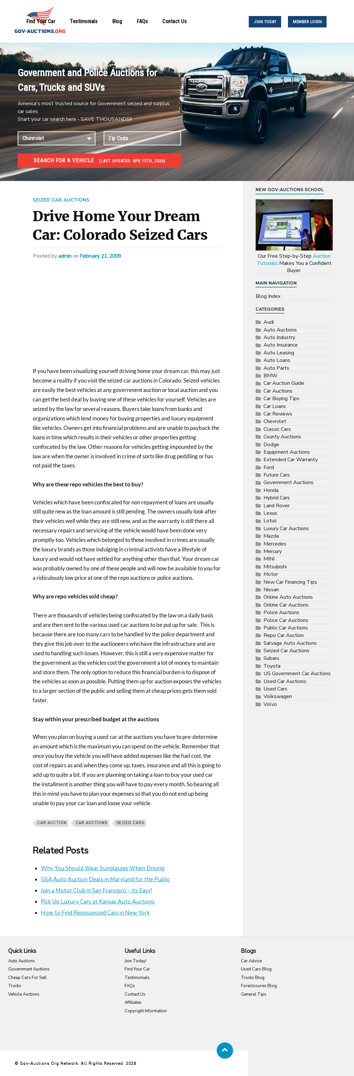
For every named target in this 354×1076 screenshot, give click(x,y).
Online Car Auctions (286, 605)
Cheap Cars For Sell (27, 978)
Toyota (271, 666)
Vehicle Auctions (24, 994)
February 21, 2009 (101, 256)
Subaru (271, 658)
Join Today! (135, 961)
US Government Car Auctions (297, 673)
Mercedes (274, 543)
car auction (51, 823)
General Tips (253, 994)
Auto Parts (276, 368)
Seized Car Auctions (62, 200)
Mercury (272, 551)
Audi (268, 322)
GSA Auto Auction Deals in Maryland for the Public (105, 879)
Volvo (270, 704)
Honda (270, 490)
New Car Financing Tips (290, 582)
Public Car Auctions (285, 627)
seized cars (130, 823)
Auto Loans (276, 360)
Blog (117, 21)
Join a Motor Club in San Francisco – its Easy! (96, 890)
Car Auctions (91, 823)
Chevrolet (274, 421)
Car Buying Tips (281, 398)
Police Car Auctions (285, 620)
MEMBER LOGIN (307, 21)
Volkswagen (277, 696)
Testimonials (83, 21)
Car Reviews (277, 413)
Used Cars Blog (256, 969)
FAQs (142, 21)
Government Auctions (288, 482)
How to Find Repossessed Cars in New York (95, 913)
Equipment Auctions (286, 452)
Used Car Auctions (284, 681)
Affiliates (133, 1002)
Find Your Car (41, 21)
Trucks (14, 986)
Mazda (271, 536)
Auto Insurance (280, 345)
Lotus (270, 520)
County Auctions (282, 436)
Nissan (271, 589)
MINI (269, 558)
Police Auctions (281, 612)
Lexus (270, 513)
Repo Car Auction (283, 635)
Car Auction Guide (283, 383)
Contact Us (174, 21)
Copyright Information (146, 1011)
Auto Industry (279, 337)
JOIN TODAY (265, 21)
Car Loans (274, 406)
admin (65, 256)
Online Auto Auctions (288, 597)
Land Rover (276, 505)
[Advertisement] (127, 318)
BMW (270, 375)
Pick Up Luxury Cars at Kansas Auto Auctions (98, 901)
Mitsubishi (275, 566)
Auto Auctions (280, 330)
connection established (56, 138)
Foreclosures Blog (259, 986)
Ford (268, 467)
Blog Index (268, 296)
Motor (270, 574)
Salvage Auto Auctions (290, 643)
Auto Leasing (278, 352)
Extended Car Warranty (290, 459)
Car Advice (251, 961)
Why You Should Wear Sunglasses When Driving (102, 868)
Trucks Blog (252, 978)
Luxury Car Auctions (286, 528)
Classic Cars (277, 429)
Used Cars (275, 689)
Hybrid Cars (276, 497)
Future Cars (276, 475)
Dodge (271, 444)
